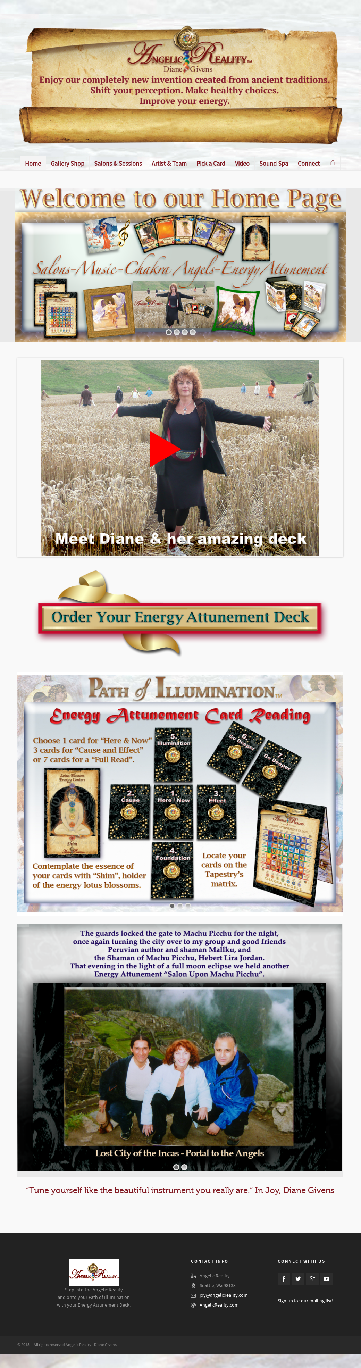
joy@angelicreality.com (224, 1295)
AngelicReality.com (219, 1305)
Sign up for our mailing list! (305, 1301)
